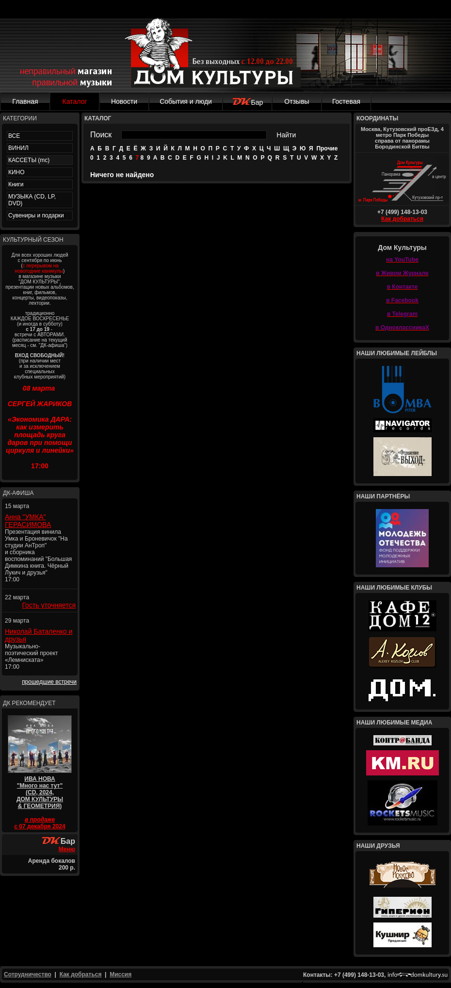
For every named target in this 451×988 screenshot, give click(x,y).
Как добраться (402, 218)
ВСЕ (14, 135)
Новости (124, 101)
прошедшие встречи (49, 681)
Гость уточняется (49, 605)
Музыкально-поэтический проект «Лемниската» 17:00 (31, 656)
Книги (15, 184)
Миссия (120, 974)
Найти (286, 135)
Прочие (327, 148)
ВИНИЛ (18, 148)
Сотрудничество (27, 974)
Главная (25, 101)
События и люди (186, 101)
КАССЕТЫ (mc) (28, 160)
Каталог (75, 101)
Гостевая (346, 101)
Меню (67, 849)
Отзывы (296, 101)
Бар (247, 102)
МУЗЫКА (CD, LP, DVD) (32, 200)
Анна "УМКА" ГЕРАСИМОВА (28, 520)
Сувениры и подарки (36, 215)
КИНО (16, 172)
